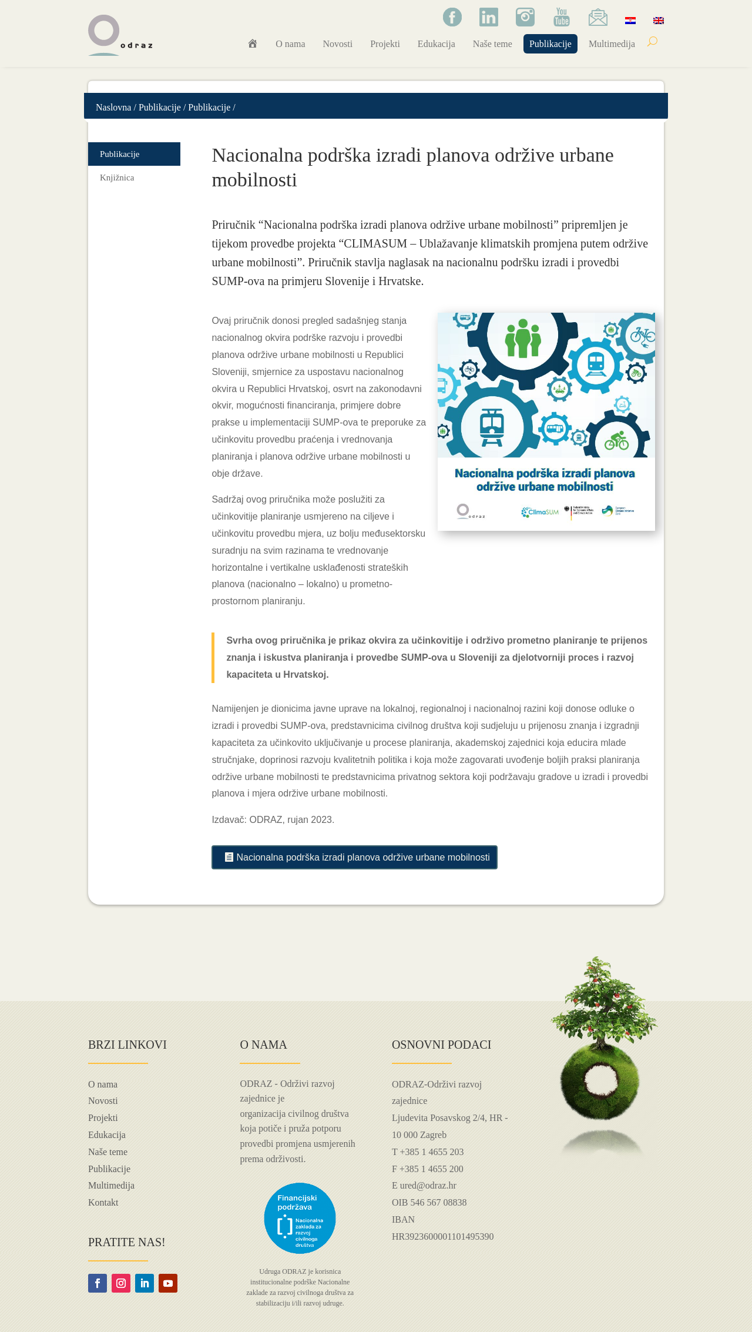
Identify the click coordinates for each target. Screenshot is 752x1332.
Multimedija (612, 44)
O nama (290, 44)
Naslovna (113, 107)
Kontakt (103, 1202)
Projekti (385, 44)
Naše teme (492, 44)
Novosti (338, 44)
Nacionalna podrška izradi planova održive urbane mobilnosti (362, 857)
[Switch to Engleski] (658, 20)
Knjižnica (117, 177)
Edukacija (436, 44)
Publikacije (550, 44)
